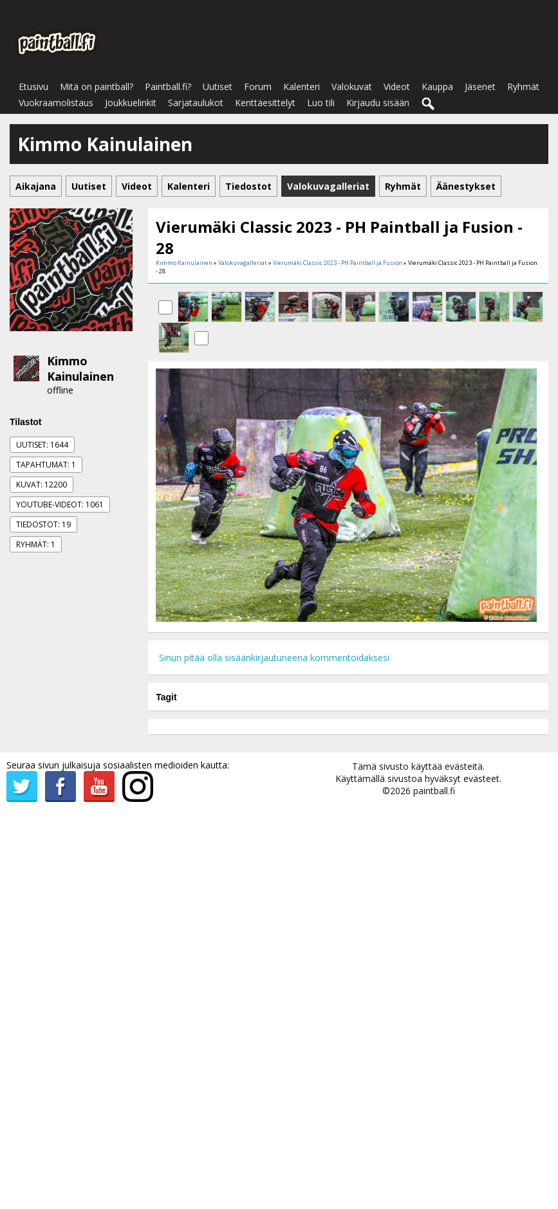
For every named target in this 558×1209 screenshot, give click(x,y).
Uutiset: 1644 (42, 444)
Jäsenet (480, 86)
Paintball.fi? (168, 86)
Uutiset (217, 86)
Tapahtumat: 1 (46, 464)
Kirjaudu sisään (377, 102)
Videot (397, 86)
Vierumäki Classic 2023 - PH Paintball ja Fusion (337, 263)
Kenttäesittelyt (265, 102)
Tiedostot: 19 (43, 524)
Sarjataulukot (195, 102)
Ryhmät (523, 86)
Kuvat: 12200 (41, 484)
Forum (258, 86)
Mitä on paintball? (96, 86)
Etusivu (33, 86)
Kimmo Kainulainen (80, 368)
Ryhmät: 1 (35, 544)
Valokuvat (351, 86)
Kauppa (437, 86)
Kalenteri (301, 86)
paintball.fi (434, 791)
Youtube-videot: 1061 (60, 504)
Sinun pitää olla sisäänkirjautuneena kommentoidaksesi (274, 657)
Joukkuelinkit (130, 102)
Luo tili (321, 102)
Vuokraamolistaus (56, 102)
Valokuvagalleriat (242, 263)
